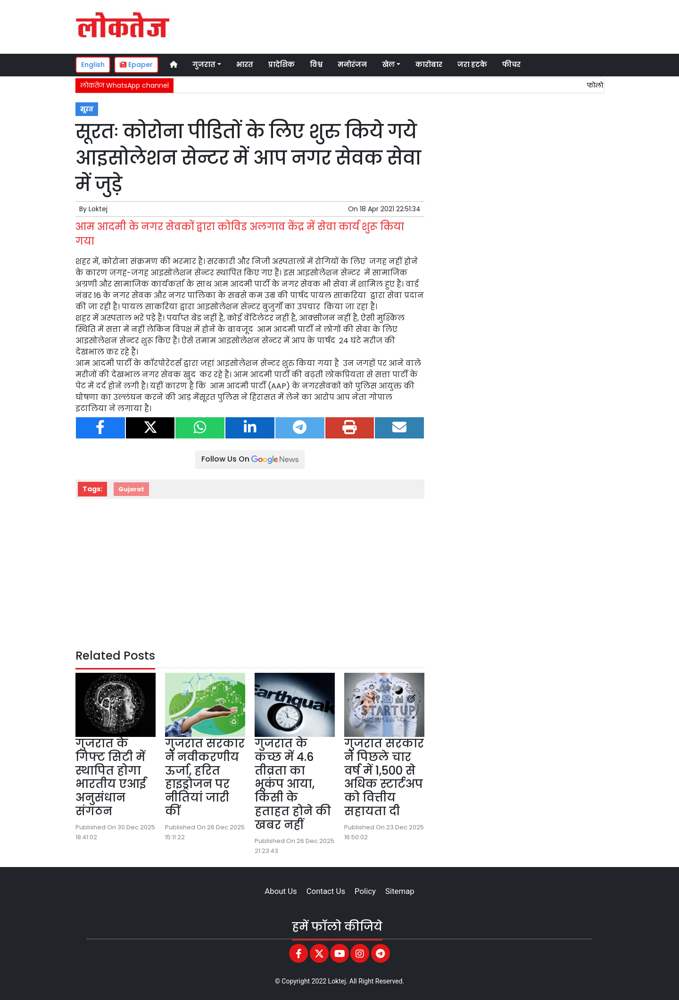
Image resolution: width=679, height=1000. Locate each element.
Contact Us (325, 891)
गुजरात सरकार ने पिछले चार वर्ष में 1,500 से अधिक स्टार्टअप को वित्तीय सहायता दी (384, 777)
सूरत (86, 109)
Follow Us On (249, 459)
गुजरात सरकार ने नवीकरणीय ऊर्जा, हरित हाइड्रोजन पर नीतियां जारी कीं (205, 777)
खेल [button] (388, 64)
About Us (281, 891)
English (93, 64)
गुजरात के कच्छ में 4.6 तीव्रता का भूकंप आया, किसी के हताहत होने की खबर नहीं (293, 784)
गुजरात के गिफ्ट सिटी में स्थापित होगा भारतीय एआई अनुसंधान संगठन (110, 777)
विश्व (316, 64)
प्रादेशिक (281, 64)
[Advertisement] (426, 25)
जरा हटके (472, 64)
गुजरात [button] (203, 64)
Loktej (98, 209)
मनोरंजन (352, 64)
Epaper (136, 64)
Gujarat (131, 489)
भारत (244, 64)
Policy (365, 891)
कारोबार (428, 64)
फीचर (511, 64)
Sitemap (399, 891)
